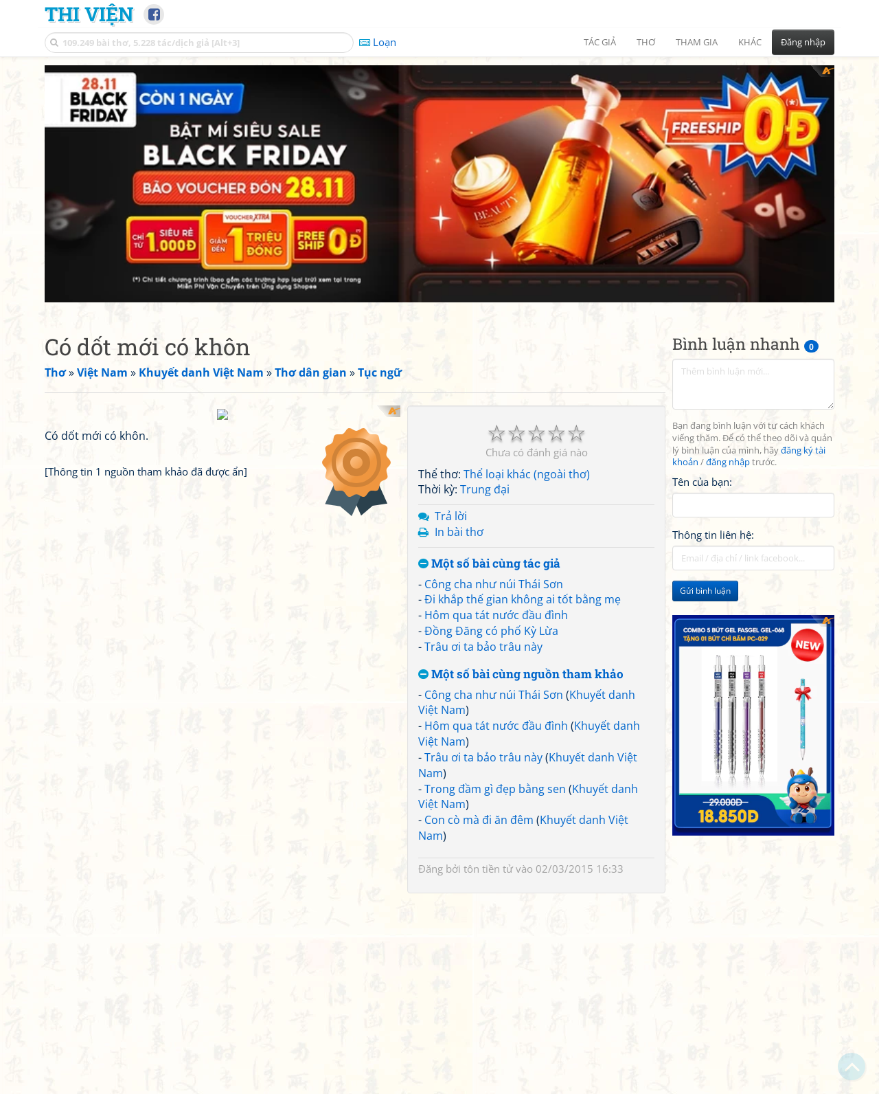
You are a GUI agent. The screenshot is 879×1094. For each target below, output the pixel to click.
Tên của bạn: (702, 482)
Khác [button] (750, 42)
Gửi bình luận (705, 590)
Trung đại (485, 489)
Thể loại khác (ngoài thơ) (527, 474)
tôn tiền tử (488, 868)
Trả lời (451, 516)
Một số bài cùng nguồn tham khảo (521, 674)
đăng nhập (728, 462)
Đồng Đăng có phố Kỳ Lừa (491, 630)
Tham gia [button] (697, 42)
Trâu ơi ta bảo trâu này (483, 646)
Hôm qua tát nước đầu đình (496, 615)
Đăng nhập (803, 42)
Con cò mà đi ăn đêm (479, 819)
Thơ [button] (646, 42)
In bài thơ (459, 531)
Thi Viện (89, 14)
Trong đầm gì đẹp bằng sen (495, 788)
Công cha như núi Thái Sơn (493, 584)
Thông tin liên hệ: (713, 535)
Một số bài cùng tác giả (489, 563)
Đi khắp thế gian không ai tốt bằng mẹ (522, 599)
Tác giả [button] (600, 42)
